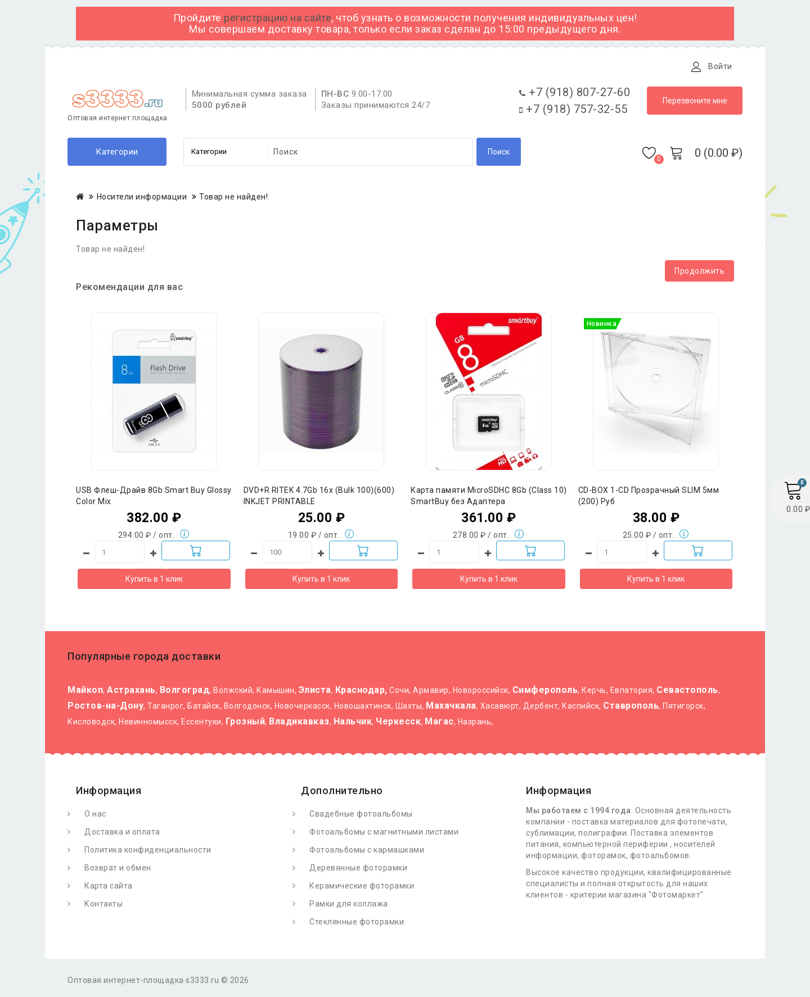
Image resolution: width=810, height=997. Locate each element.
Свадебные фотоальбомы (361, 816)
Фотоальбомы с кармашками (366, 852)
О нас (95, 816)
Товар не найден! (233, 199)
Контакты (333, 66)
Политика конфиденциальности (148, 852)
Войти (720, 66)
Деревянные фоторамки (358, 870)
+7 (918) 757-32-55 (573, 112)
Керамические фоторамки (361, 888)
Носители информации (142, 199)
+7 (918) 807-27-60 (574, 95)
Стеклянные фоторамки (356, 924)
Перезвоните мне (695, 103)
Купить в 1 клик (154, 581)
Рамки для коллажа (348, 906)
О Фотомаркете (116, 66)
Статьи (280, 66)
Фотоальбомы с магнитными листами (383, 834)
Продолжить (699, 273)
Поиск (499, 154)
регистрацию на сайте (277, 18)
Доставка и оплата (207, 66)
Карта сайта (108, 888)
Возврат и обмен (117, 870)
